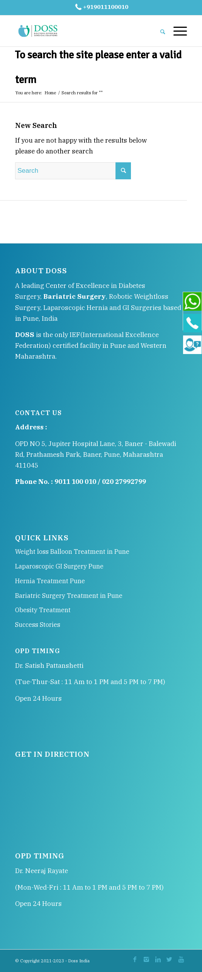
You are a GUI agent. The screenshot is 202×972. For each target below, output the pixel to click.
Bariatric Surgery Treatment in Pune (68, 595)
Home (50, 92)
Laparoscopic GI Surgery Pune (59, 566)
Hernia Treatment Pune (50, 581)
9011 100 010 (75, 481)
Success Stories (37, 624)
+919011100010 (100, 7)
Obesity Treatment (43, 610)
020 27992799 (124, 481)
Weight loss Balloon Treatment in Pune (72, 551)
